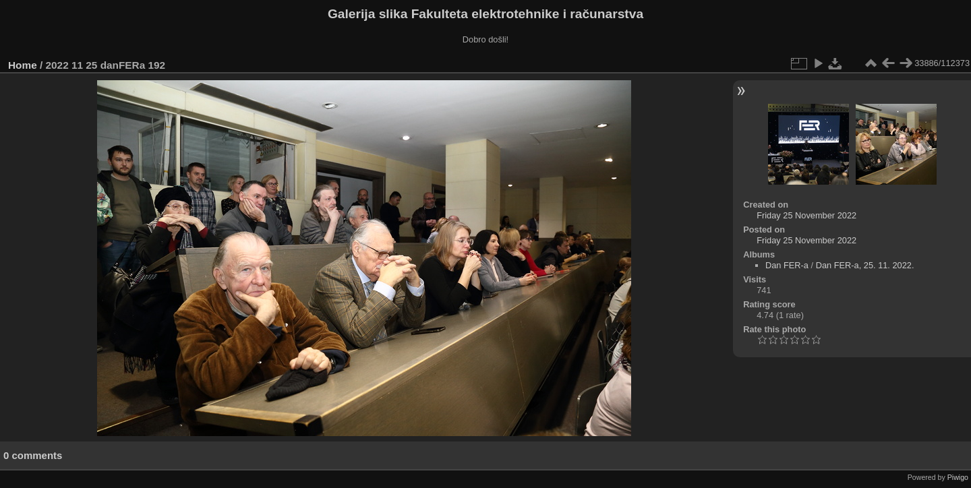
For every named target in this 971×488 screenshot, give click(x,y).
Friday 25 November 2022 (806, 215)
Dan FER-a (786, 265)
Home (22, 65)
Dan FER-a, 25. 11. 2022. (865, 265)
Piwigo (957, 477)
